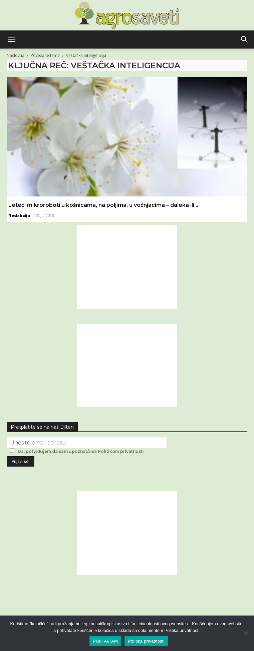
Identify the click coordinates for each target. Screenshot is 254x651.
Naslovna (15, 55)
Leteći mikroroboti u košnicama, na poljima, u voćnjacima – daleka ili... (103, 205)
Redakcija (19, 215)
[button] (11, 39)
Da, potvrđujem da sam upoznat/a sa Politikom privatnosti (81, 451)
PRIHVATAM (105, 641)
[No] (245, 633)
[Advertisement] (127, 267)
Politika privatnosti (146, 641)
